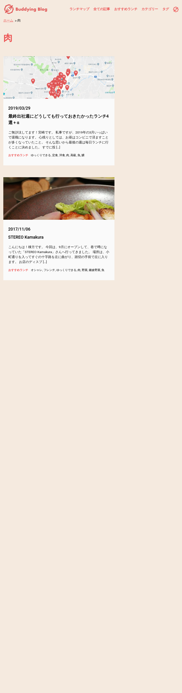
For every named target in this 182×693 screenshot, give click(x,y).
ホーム (8, 20)
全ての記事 (101, 9)
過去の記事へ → (137, 592)
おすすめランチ (125, 9)
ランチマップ (79, 9)
